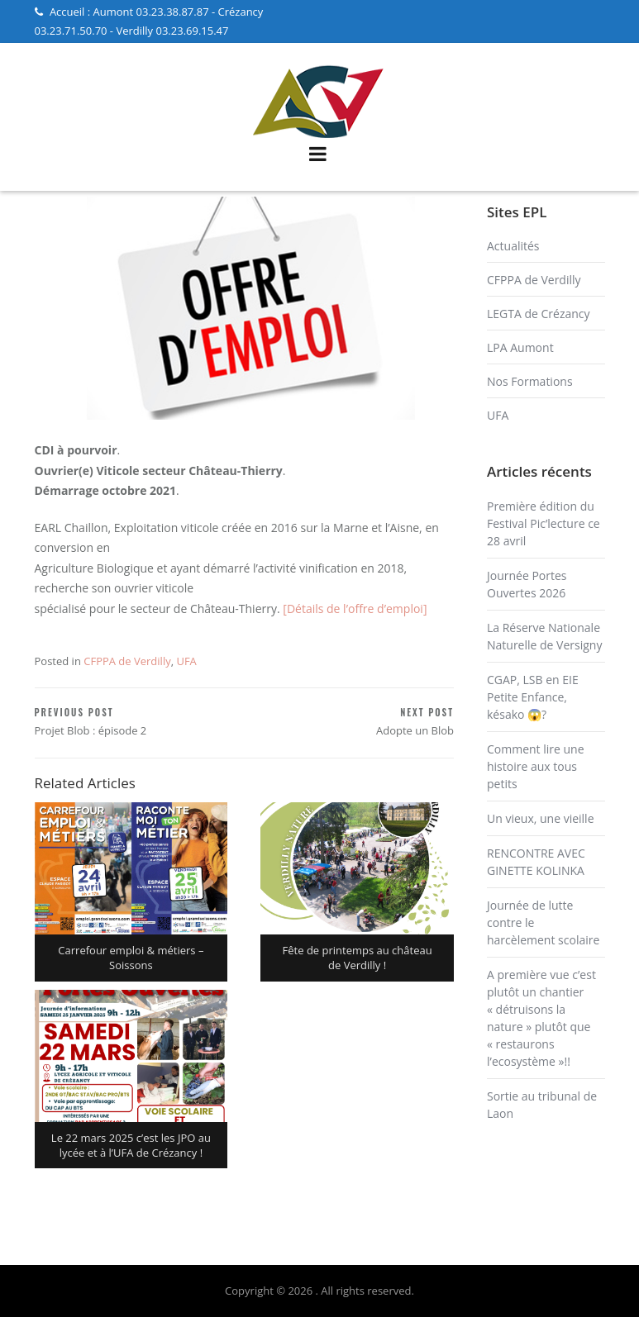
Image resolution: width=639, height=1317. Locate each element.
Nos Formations (530, 381)
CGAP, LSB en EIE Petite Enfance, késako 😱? (533, 697)
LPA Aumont (520, 347)
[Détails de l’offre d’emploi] (355, 608)
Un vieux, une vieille (540, 818)
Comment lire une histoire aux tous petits (535, 766)
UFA (186, 661)
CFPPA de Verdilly (126, 661)
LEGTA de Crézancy (538, 313)
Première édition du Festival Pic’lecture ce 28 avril (543, 523)
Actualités (513, 246)
